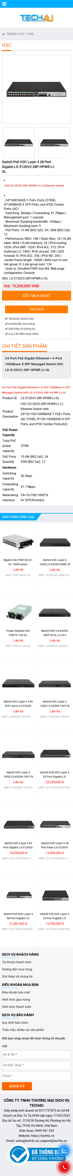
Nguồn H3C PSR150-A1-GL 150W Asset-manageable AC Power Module (18, 566)
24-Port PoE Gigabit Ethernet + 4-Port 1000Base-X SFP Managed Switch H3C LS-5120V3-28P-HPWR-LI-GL (34, 364)
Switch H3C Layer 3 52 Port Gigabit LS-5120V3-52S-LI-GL (18, 847)
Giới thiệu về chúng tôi (20, 328)
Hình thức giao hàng (16, 999)
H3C (31, 34)
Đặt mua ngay (36, 295)
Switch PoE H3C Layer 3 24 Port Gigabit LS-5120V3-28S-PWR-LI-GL (55, 918)
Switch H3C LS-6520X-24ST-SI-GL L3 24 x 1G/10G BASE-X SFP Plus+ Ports (55, 637)
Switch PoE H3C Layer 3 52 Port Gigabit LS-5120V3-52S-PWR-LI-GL (55, 776)
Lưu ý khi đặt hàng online (22, 333)
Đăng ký (17, 1086)
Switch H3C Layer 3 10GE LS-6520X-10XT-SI (18, 774)
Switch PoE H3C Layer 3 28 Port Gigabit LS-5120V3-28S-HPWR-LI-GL (18, 920)
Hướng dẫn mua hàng (20, 323)
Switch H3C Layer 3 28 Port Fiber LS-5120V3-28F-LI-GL (55, 847)
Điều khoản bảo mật (16, 992)
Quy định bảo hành (15, 1023)
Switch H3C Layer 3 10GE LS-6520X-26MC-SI (55, 562)
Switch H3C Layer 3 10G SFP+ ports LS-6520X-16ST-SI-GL (18, 706)
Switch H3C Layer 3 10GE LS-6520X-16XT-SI (54, 703)
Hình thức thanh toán (16, 1007)
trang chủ (15, 34)
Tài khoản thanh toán (19, 318)
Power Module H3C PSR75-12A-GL (18, 633)
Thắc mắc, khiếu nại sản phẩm (23, 1030)
